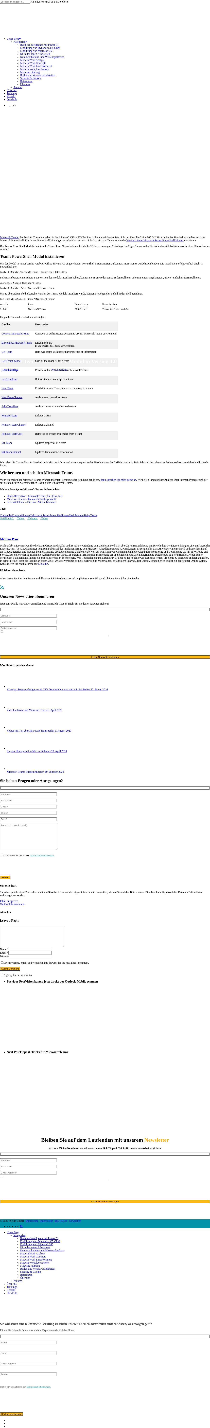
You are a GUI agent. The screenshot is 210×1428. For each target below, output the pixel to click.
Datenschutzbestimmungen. (42, 865)
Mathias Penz (11, 369)
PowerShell (56, 520)
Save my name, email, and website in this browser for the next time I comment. (46, 976)
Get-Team (7, 356)
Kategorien (19, 1249)
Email (4, 966)
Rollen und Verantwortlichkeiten (37, 1282)
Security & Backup (30, 1285)
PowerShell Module (73, 520)
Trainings (12, 1301)
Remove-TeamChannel (14, 429)
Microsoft (5, 353)
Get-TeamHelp (10, 375)
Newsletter (75, 1235)
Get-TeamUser (9, 384)
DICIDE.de (61, 1235)
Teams (49, 353)
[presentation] (25, 650)
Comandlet (6, 520)
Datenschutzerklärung (20, 639)
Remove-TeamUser (12, 438)
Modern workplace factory (34, 1276)
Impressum (32, 1235)
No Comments (59, 369)
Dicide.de (12, 1307)
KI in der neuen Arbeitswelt (35, 1261)
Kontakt (11, 1304)
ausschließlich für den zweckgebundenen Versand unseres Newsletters (70, 639)
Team (43, 353)
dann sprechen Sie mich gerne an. (119, 484)
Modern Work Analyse (32, 1267)
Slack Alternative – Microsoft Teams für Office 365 (34, 501)
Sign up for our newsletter (18, 989)
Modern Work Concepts (33, 1270)
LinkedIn (43, 568)
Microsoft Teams (20, 353)
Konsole (16, 520)
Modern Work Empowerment (36, 1273)
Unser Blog (13, 1246)
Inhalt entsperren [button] (9, 911)
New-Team (7, 393)
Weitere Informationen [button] (12, 914)
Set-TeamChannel (11, 457)
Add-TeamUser (10, 411)
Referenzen (26, 1288)
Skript (86, 520)
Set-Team (7, 447)
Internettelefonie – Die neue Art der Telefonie (31, 507)
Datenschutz (46, 1235)
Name (4, 963)
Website (4, 970)
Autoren (17, 1295)
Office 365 (34, 353)
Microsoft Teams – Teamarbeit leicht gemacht (31, 504)
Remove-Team (9, 420)
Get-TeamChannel (11, 366)
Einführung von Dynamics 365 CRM (40, 1255)
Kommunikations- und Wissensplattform (42, 1264)
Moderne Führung (30, 1279)
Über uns (25, 1292)
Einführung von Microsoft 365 (36, 1258)
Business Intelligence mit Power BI (39, 1252)
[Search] (15, 2)
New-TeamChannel (12, 402)
